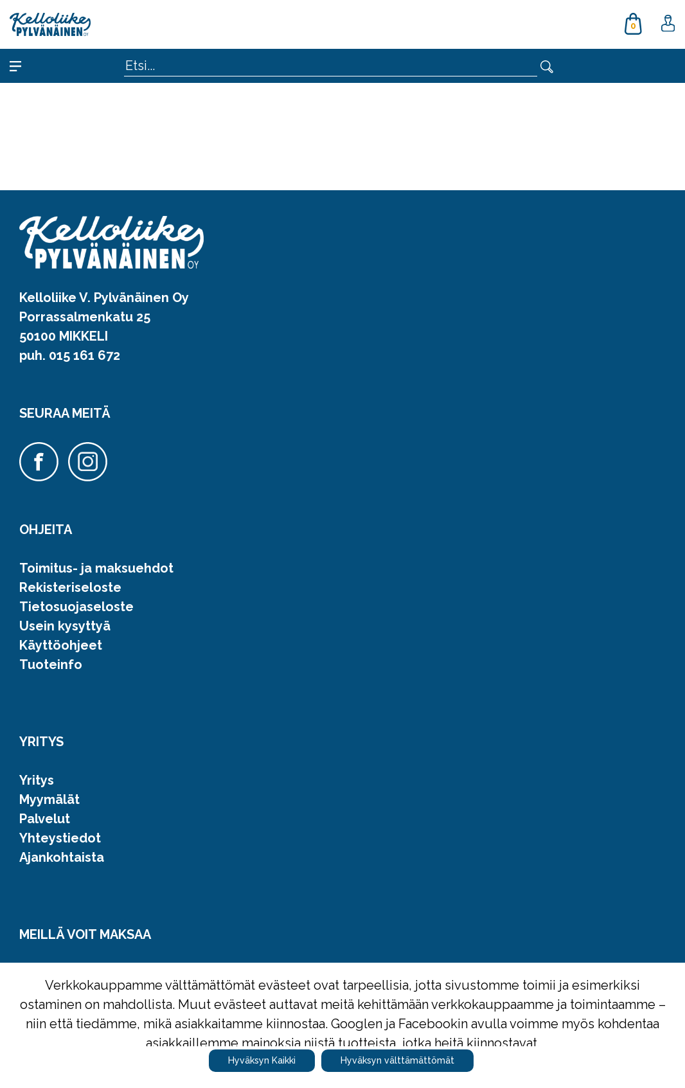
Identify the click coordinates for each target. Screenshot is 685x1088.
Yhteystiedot (60, 838)
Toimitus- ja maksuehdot (96, 568)
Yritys (36, 780)
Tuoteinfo (50, 664)
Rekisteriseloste (70, 587)
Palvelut (44, 818)
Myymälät (49, 799)
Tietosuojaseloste (76, 606)
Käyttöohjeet (60, 645)
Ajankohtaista (61, 857)
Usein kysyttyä (65, 626)
